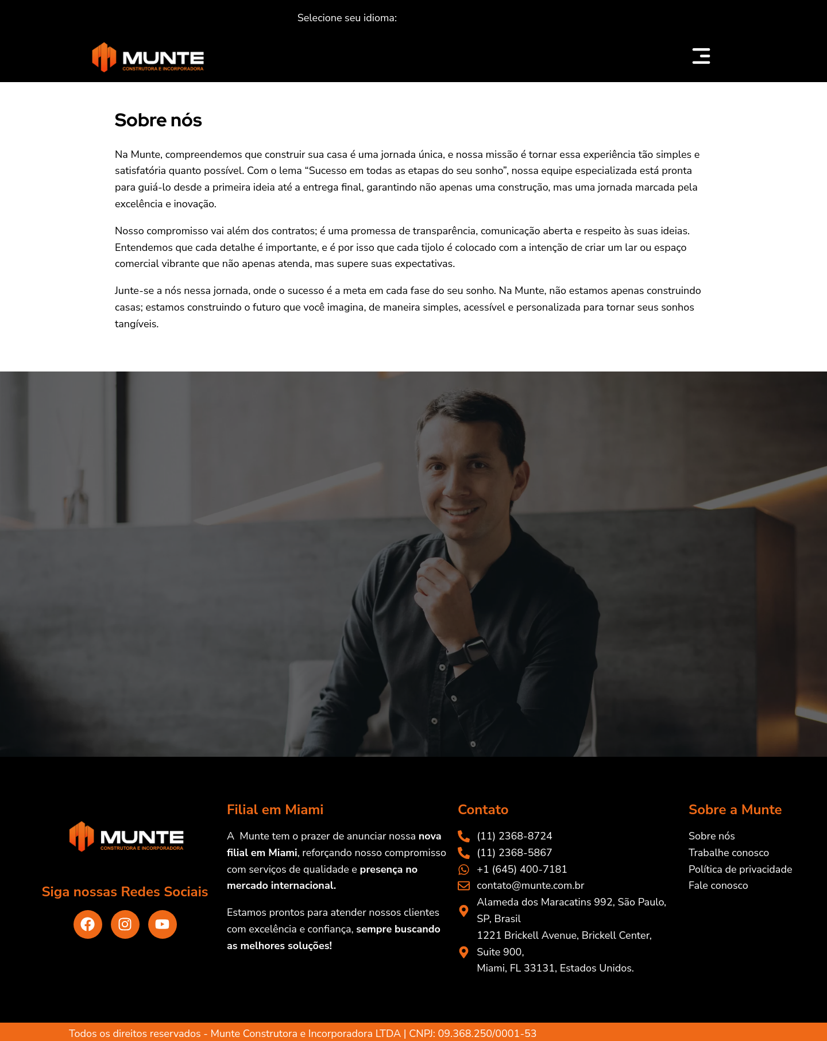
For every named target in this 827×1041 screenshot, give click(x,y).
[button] (347, 18)
